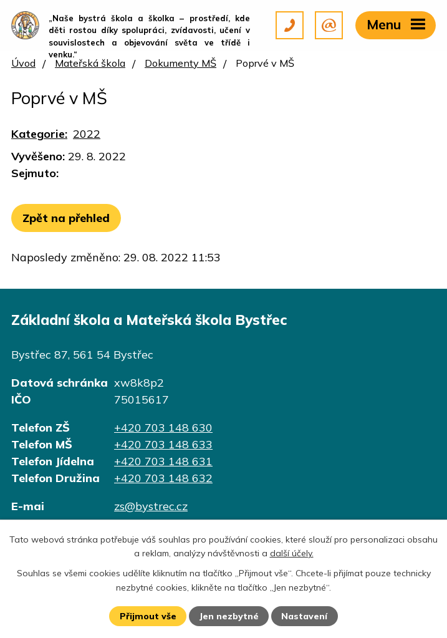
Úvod (23, 63)
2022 (86, 134)
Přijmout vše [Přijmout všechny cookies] (148, 616)
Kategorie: (39, 134)
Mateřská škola (90, 63)
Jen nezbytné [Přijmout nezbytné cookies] (229, 616)
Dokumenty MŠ (180, 63)
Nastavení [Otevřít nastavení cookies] (304, 616)
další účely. (292, 553)
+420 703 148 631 (163, 461)
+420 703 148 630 (163, 427)
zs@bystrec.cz (151, 506)
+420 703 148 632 (163, 478)
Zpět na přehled (66, 218)
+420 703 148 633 (163, 444)
